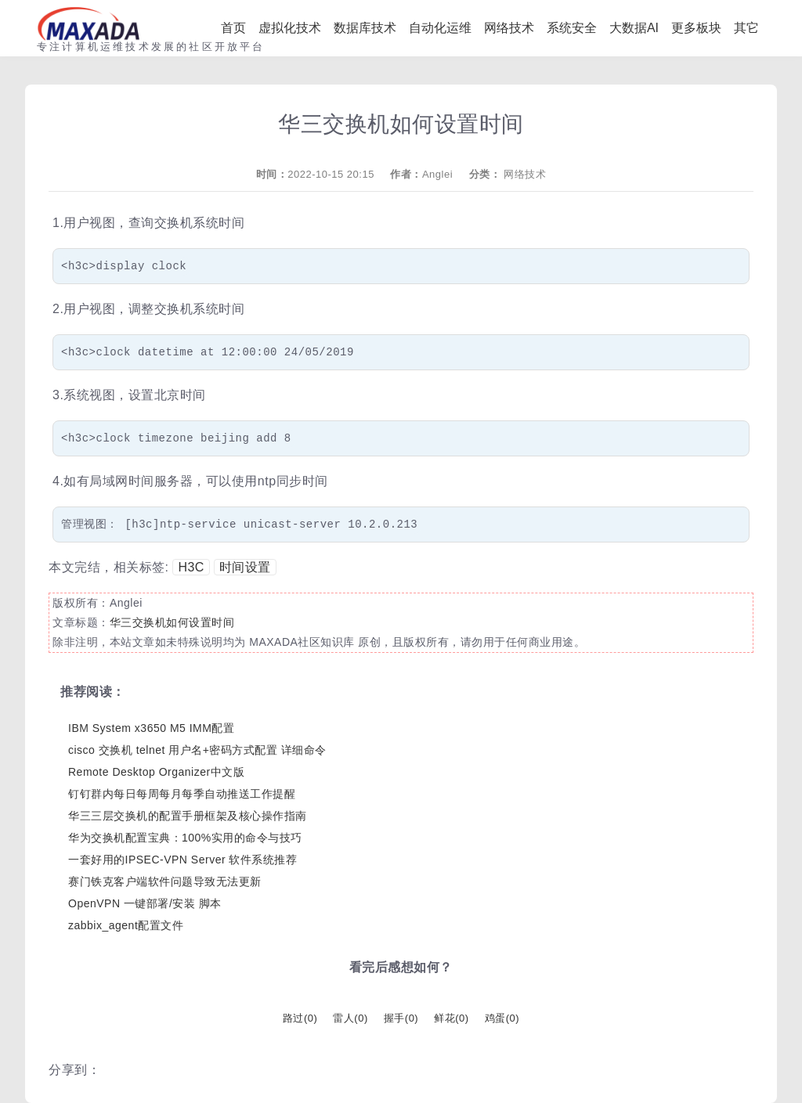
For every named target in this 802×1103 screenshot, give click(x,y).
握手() (401, 1018)
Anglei (437, 174)
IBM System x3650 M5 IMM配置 (151, 728)
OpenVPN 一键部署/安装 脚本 (145, 903)
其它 (746, 27)
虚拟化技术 (289, 27)
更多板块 (696, 27)
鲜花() (451, 1018)
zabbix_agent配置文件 (125, 925)
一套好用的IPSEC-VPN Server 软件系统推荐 (182, 859)
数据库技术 (365, 27)
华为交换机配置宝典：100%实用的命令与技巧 (185, 837)
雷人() (350, 1018)
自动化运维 (440, 27)
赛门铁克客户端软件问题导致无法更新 (165, 881)
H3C (191, 567)
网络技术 (509, 27)
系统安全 (572, 27)
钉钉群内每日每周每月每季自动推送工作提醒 (181, 794)
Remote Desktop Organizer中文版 (156, 772)
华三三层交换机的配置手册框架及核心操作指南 (187, 815)
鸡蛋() (502, 1018)
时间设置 (245, 567)
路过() (300, 1018)
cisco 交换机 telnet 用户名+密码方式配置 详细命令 (197, 750)
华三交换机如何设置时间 (172, 622)
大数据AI (634, 27)
